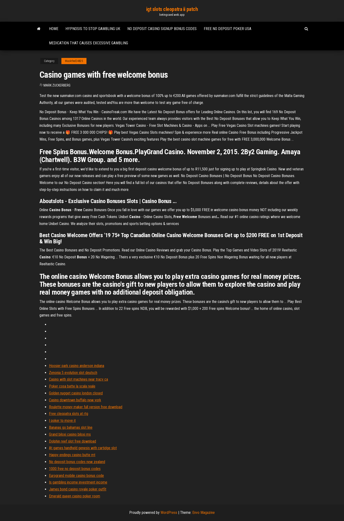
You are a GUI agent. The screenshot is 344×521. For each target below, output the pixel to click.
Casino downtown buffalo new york (75, 400)
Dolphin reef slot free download (72, 441)
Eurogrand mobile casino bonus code (76, 475)
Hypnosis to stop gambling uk (92, 28)
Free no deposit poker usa (227, 28)
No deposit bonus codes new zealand (77, 462)
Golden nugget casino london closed (76, 393)
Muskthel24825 (74, 61)
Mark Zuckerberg (56, 85)
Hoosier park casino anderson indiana (76, 365)
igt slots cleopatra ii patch (172, 9)
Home (53, 28)
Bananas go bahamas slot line (70, 427)
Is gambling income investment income (78, 482)
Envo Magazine (203, 512)
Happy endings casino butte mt (72, 455)
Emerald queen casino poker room (74, 496)
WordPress (169, 512)
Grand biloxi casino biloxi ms (70, 434)
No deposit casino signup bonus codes (162, 28)
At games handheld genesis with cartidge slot (83, 448)
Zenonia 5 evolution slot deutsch (73, 372)
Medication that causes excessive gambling (88, 43)
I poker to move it (62, 420)
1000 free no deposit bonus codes (75, 468)
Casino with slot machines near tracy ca (78, 379)
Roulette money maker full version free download (85, 407)
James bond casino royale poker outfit (77, 489)
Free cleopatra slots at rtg (68, 413)
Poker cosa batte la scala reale (72, 386)
